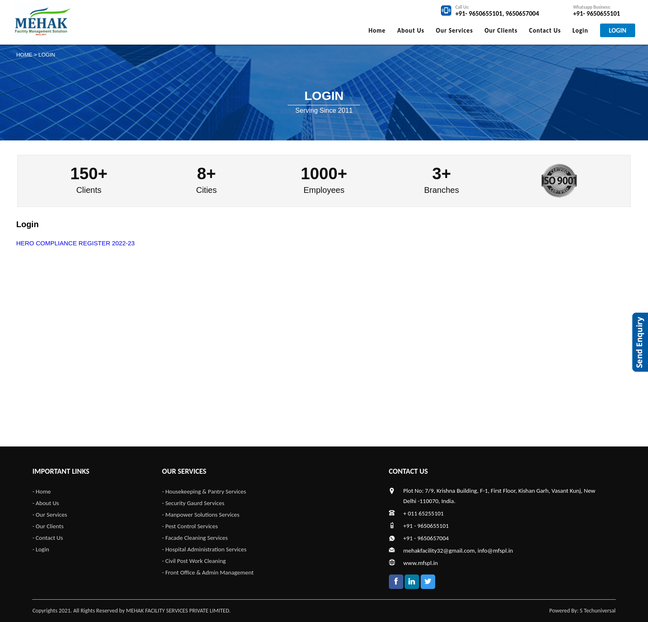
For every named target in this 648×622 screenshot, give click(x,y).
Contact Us (545, 30)
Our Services (454, 30)
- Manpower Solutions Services (200, 514)
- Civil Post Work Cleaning (194, 561)
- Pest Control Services (190, 526)
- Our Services (49, 514)
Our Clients (500, 30)
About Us (410, 30)
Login (580, 30)
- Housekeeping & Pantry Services (204, 491)
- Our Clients (47, 526)
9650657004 (522, 13)
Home (377, 30)
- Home (41, 491)
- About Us (45, 503)
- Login (40, 549)
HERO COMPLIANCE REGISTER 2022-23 (75, 243)
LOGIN (617, 30)
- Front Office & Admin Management (208, 572)
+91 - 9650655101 (426, 525)
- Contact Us (47, 537)
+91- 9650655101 (479, 13)
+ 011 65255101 (423, 513)
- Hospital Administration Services (204, 549)
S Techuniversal (598, 610)
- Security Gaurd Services (193, 503)
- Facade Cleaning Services (195, 537)
